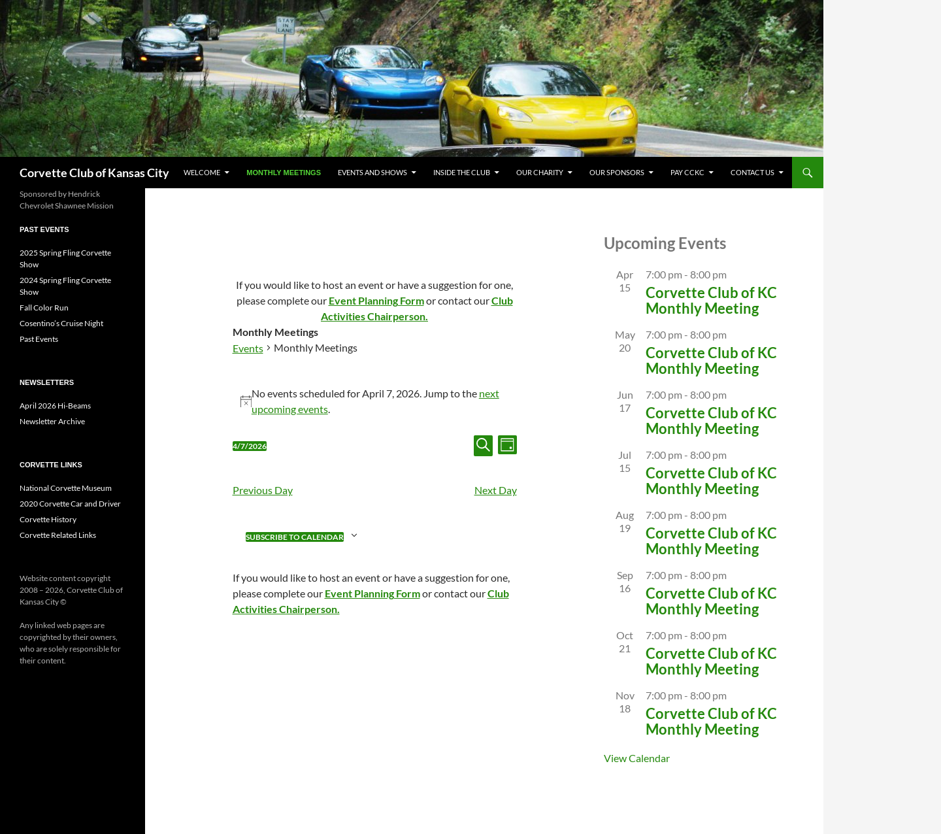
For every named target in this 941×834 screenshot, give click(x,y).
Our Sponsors (616, 172)
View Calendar (637, 758)
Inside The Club (461, 172)
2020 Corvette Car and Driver (70, 504)
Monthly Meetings (283, 172)
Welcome (202, 172)
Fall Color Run (44, 307)
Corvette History (48, 519)
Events (248, 348)
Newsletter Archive (52, 421)
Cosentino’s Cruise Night (61, 323)
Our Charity (539, 172)
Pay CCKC (687, 172)
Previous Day (263, 490)
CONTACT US (752, 172)
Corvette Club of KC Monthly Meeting (711, 300)
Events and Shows (372, 172)
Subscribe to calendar (295, 537)
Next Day (495, 490)
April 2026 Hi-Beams (55, 405)
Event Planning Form (376, 300)
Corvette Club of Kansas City (94, 172)
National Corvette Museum (66, 488)
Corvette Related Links (58, 535)
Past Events (39, 339)
